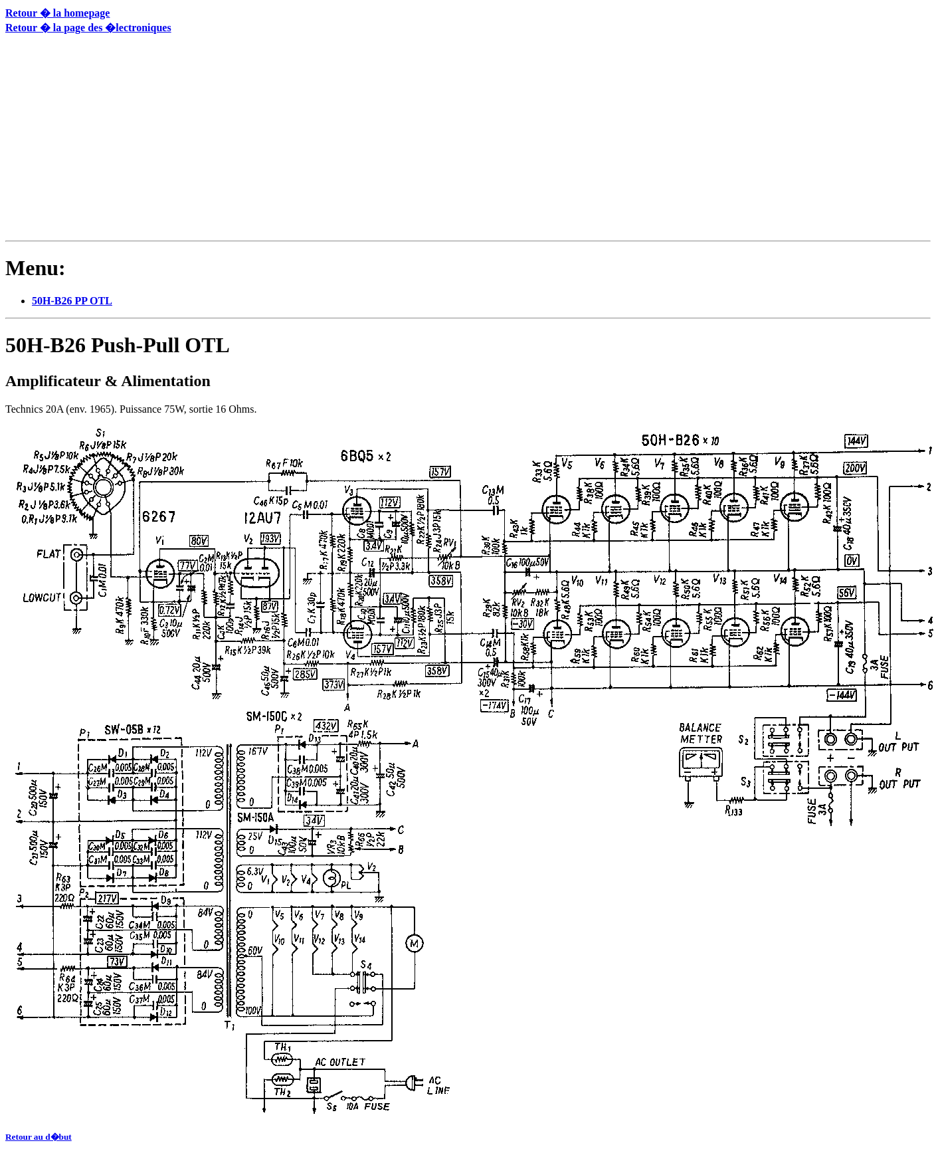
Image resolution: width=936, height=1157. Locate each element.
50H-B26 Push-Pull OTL (117, 345)
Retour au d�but (38, 1137)
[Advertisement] (182, 140)
